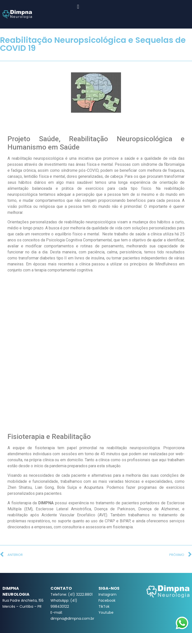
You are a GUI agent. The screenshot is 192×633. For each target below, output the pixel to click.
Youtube (106, 612)
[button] (78, 7)
